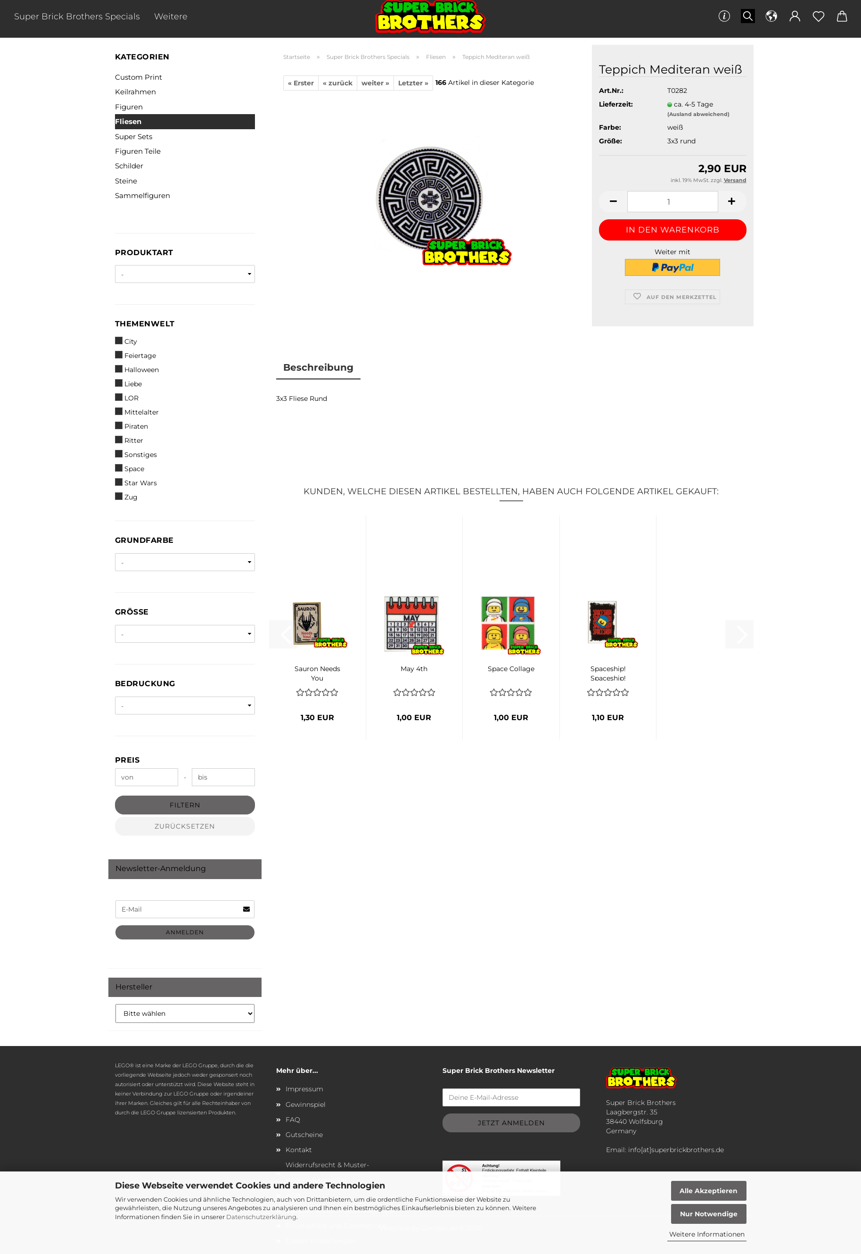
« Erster (301, 83)
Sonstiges (136, 454)
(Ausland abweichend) (698, 114)
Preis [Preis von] (127, 760)
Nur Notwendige (709, 1214)
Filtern (185, 805)
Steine (126, 180)
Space (129, 468)
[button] (771, 16)
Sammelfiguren (142, 195)
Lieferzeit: (616, 104)
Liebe (128, 383)
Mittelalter (137, 411)
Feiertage (135, 355)
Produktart (144, 252)
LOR (127, 397)
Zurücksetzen (185, 826)
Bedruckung (145, 683)
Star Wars (136, 482)
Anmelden (185, 932)
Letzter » (413, 83)
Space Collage (511, 668)
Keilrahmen (135, 91)
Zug (126, 496)
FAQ (293, 1119)
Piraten (131, 426)
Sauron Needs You (317, 672)
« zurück (338, 83)
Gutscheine (304, 1134)
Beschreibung (318, 367)
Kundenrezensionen (418, 367)
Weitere (171, 16)
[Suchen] (748, 16)
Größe (132, 611)
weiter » (375, 83)
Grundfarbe (144, 540)
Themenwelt (145, 323)
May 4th (414, 668)
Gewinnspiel (306, 1104)
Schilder (129, 165)
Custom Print (138, 77)
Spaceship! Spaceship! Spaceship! (608, 672)
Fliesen (128, 121)
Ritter (129, 440)
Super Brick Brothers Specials (77, 16)
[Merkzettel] (818, 16)
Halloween (137, 369)
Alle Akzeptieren (709, 1191)
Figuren (129, 106)
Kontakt (299, 1150)
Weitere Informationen (707, 1234)
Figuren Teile (138, 151)
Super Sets (133, 136)
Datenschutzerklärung (261, 1217)
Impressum (304, 1089)
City (126, 341)
